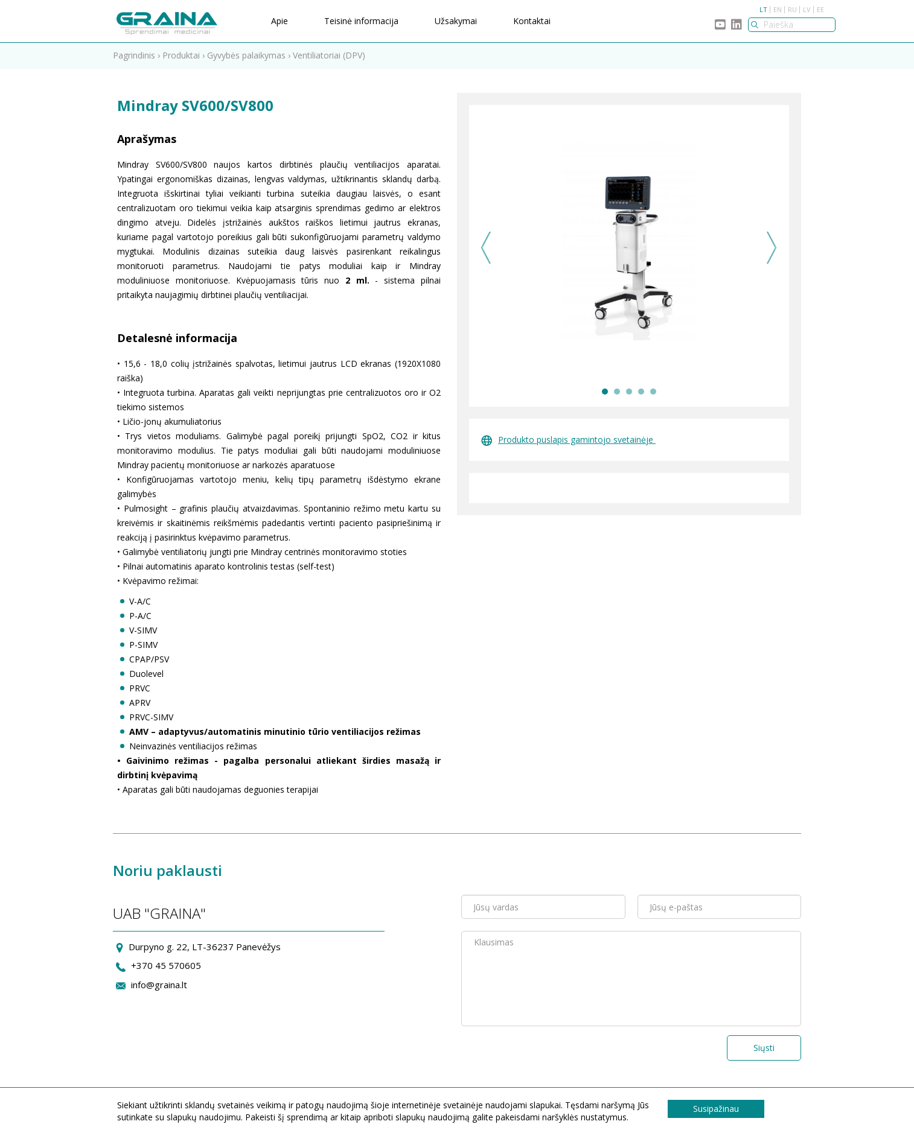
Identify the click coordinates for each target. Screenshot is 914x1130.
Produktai (181, 55)
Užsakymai (456, 21)
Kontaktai (532, 21)
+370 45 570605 (166, 965)
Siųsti (764, 1047)
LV (807, 9)
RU (792, 9)
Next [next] (772, 248)
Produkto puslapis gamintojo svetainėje (568, 439)
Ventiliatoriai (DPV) (329, 55)
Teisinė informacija (361, 21)
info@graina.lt (159, 985)
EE (820, 9)
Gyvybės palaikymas (246, 55)
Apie (279, 21)
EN (777, 9)
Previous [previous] (486, 248)
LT (763, 9)
